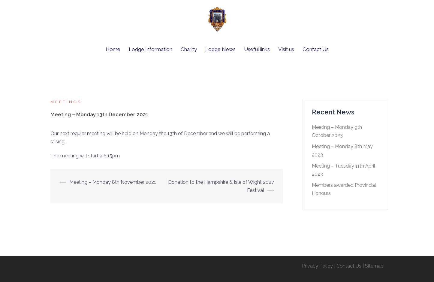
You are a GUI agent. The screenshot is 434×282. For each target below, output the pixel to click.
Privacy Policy (317, 266)
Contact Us (316, 49)
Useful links (257, 49)
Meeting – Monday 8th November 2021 (112, 182)
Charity (189, 49)
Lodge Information (150, 49)
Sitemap (374, 266)
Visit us (286, 49)
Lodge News (220, 49)
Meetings (66, 102)
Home (113, 49)
